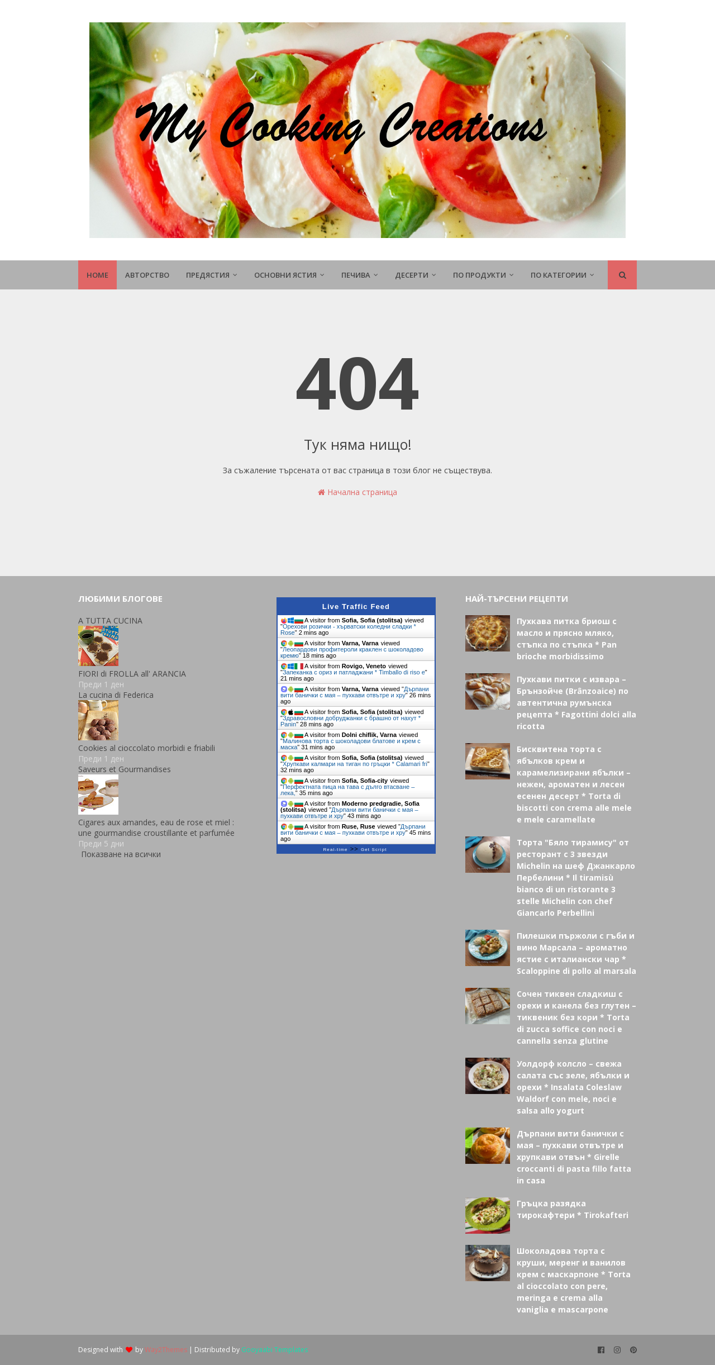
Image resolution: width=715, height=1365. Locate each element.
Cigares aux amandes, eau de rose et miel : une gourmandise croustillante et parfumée (156, 827)
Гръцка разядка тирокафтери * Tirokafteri (572, 1209)
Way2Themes (166, 1349)
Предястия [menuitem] (208, 275)
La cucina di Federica (116, 694)
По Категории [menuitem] (559, 275)
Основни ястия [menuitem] (285, 275)
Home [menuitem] (97, 275)
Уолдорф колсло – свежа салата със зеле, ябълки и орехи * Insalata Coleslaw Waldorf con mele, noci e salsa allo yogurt (573, 1087)
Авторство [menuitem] (147, 275)
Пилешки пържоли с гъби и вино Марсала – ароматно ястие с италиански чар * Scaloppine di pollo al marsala (576, 953)
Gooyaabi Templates (274, 1349)
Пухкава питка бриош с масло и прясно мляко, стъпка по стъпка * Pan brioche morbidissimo (567, 639)
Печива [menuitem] (355, 275)
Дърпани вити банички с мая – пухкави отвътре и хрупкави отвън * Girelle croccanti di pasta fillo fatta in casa (574, 1157)
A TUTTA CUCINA (110, 620)
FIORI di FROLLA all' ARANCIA (132, 673)
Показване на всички (121, 854)
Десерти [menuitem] (411, 275)
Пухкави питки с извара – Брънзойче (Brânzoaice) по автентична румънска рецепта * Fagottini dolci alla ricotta (576, 702)
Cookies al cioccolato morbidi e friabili (146, 748)
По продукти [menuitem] (479, 275)
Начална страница (357, 492)
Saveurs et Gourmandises (124, 769)
